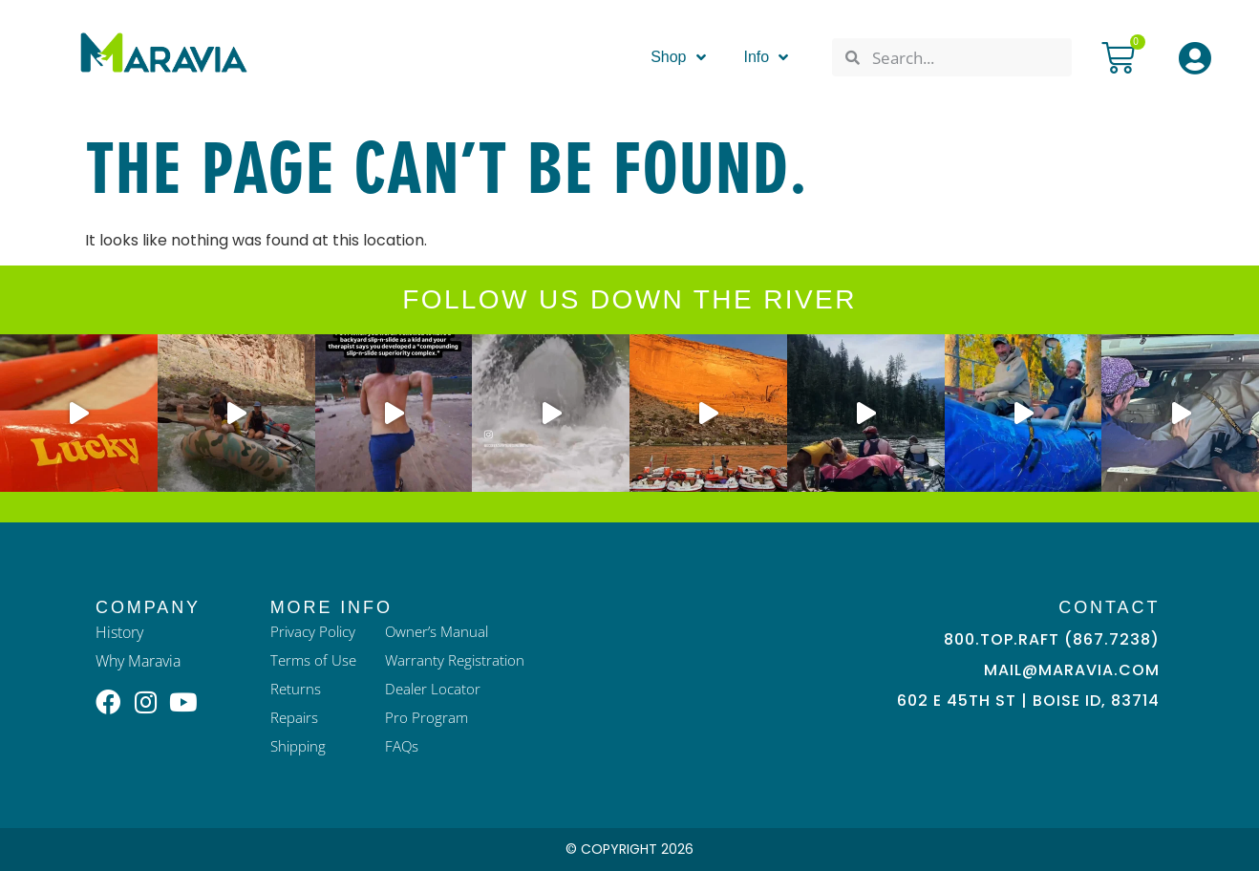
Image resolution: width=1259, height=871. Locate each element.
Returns (296, 689)
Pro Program (431, 718)
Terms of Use (315, 660)
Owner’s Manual (443, 632)
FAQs (406, 746)
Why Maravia (138, 660)
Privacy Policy (315, 632)
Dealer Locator (438, 689)
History (119, 632)
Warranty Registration (461, 660)
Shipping (300, 746)
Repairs (296, 718)
